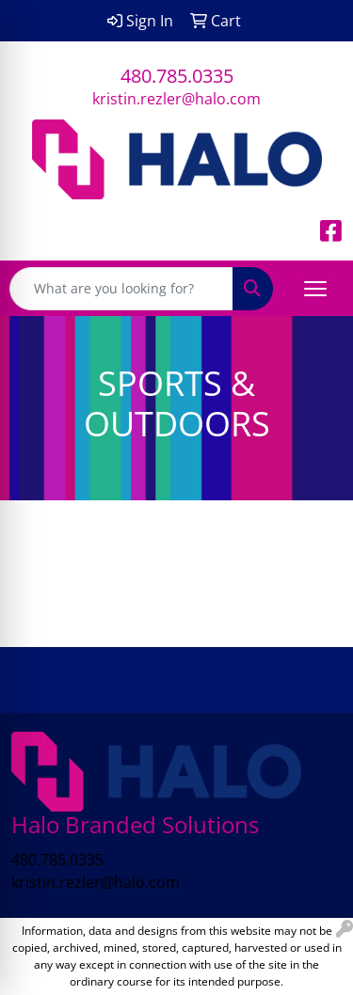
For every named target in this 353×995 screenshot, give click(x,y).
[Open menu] (315, 289)
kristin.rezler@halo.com (176, 98)
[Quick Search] (121, 288)
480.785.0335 (176, 75)
